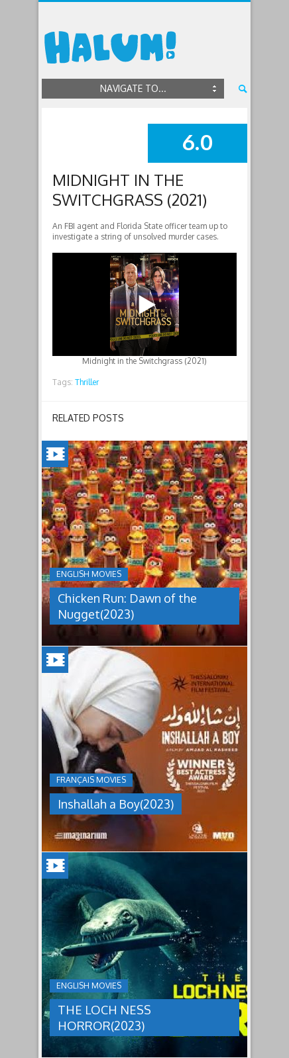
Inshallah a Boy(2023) (116, 804)
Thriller (87, 382)
